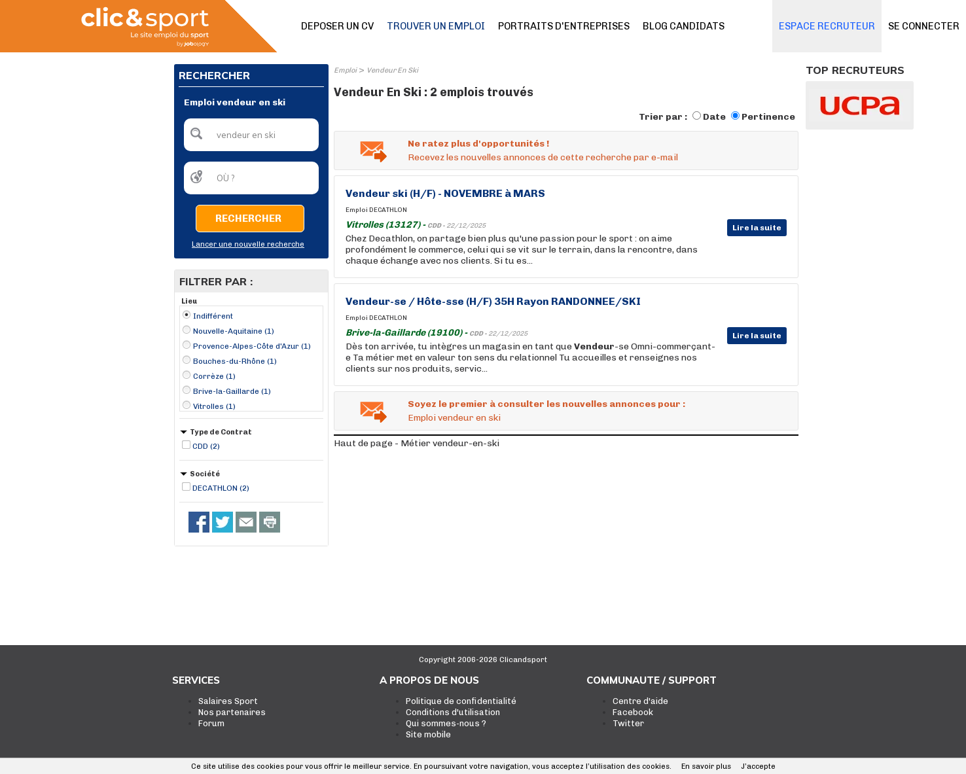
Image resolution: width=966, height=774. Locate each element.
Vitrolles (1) (214, 406)
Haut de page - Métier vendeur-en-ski (416, 443)
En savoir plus (706, 766)
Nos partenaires (232, 712)
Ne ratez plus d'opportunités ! (478, 143)
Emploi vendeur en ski (454, 417)
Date (714, 116)
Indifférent (213, 316)
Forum (211, 723)
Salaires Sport (228, 701)
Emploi (345, 70)
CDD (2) (206, 446)
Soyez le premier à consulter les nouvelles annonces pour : (546, 404)
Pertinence (768, 116)
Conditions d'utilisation (453, 712)
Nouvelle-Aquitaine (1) (233, 331)
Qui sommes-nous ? (446, 723)
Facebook (633, 712)
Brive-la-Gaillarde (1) (232, 391)
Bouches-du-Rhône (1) (235, 361)
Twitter (628, 723)
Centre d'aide (640, 701)
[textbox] (251, 134)
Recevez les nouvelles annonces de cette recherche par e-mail (543, 157)
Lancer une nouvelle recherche (248, 244)
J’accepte (758, 766)
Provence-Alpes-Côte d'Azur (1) (252, 346)
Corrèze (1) (214, 376)
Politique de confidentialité (461, 701)
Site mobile (428, 734)
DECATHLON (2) (220, 488)
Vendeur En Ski (392, 70)
